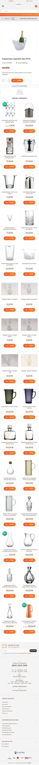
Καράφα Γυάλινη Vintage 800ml (10, 335)
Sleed (29, 762)
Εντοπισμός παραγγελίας (19, 690)
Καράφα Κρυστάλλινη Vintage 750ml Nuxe (10, 479)
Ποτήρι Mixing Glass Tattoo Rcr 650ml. (29, 228)
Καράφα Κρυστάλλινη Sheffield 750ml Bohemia (9, 586)
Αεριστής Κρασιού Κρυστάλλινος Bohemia (9, 228)
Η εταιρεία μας (5, 702)
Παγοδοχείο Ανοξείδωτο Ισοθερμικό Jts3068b (29, 121)
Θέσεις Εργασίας (5, 708)
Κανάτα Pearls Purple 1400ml (29, 407)
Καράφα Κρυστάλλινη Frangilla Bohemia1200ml (10, 550)
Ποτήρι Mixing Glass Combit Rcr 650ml (10, 264)
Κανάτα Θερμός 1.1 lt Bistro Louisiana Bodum (29, 622)
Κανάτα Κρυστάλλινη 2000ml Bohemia (29, 550)
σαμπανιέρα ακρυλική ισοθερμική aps (10, 157)
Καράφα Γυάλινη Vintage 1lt (10, 299)
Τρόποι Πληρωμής (6, 725)
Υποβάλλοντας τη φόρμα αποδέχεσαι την (17, 653)
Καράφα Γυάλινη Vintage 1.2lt (10, 371)
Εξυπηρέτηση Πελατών (7, 730)
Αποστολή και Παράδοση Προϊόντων (9, 723)
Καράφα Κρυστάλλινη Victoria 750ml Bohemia (9, 622)
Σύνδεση (11, 1)
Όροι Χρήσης (5, 704)
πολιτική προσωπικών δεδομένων (25, 653)
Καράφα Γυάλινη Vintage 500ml (29, 335)
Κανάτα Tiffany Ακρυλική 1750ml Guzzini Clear (10, 514)
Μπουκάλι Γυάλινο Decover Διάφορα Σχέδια (10, 121)
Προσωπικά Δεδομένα (7, 706)
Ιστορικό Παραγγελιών (7, 734)
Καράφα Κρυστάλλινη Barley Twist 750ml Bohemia (29, 514)
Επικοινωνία (4, 713)
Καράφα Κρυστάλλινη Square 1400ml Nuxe (29, 443)
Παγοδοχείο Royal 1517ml (29, 263)
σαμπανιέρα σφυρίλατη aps (29, 156)
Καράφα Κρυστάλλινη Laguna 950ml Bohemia (29, 586)
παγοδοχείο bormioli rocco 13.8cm (10, 192)
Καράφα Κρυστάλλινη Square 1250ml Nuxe (10, 443)
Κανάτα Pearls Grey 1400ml (10, 406)
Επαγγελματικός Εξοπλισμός (8, 732)
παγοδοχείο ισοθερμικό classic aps (29, 192)
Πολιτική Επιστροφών (6, 728)
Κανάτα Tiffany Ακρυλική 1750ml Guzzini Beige (29, 479)
